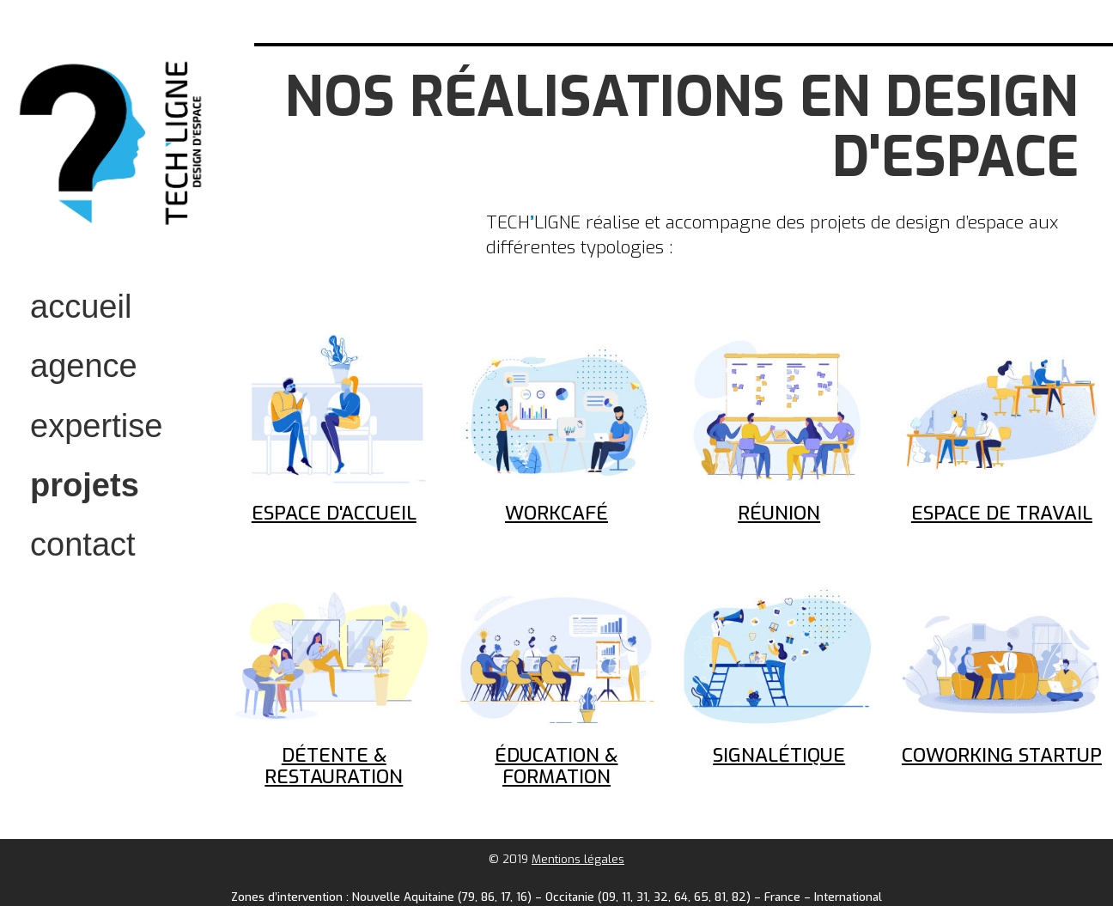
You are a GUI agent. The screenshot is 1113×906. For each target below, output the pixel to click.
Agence (83, 366)
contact (83, 544)
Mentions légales (578, 859)
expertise (96, 426)
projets (84, 485)
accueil (80, 307)
